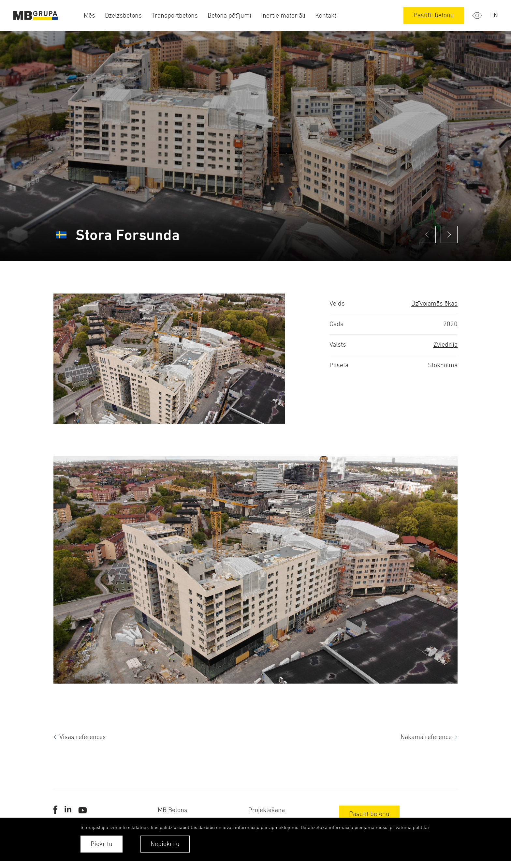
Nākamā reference (426, 737)
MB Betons (172, 810)
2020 (450, 324)
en (494, 15)
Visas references (82, 737)
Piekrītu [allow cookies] (101, 844)
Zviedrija (445, 344)
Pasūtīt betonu (434, 15)
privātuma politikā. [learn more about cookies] (410, 827)
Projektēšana (266, 810)
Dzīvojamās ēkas (434, 303)
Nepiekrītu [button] (165, 844)
